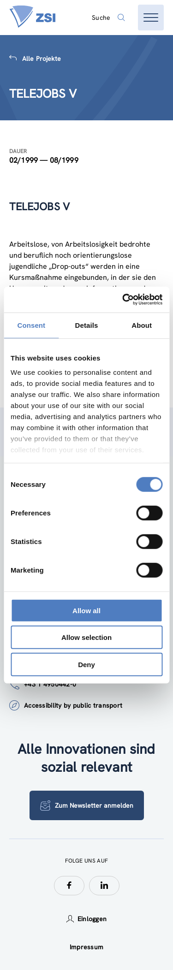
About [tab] (141, 325)
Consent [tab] (31, 325)
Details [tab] (86, 325)
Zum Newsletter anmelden (86, 805)
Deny (86, 664)
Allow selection (86, 637)
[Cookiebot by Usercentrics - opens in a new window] (123, 300)
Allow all (86, 610)
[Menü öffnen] (151, 17)
